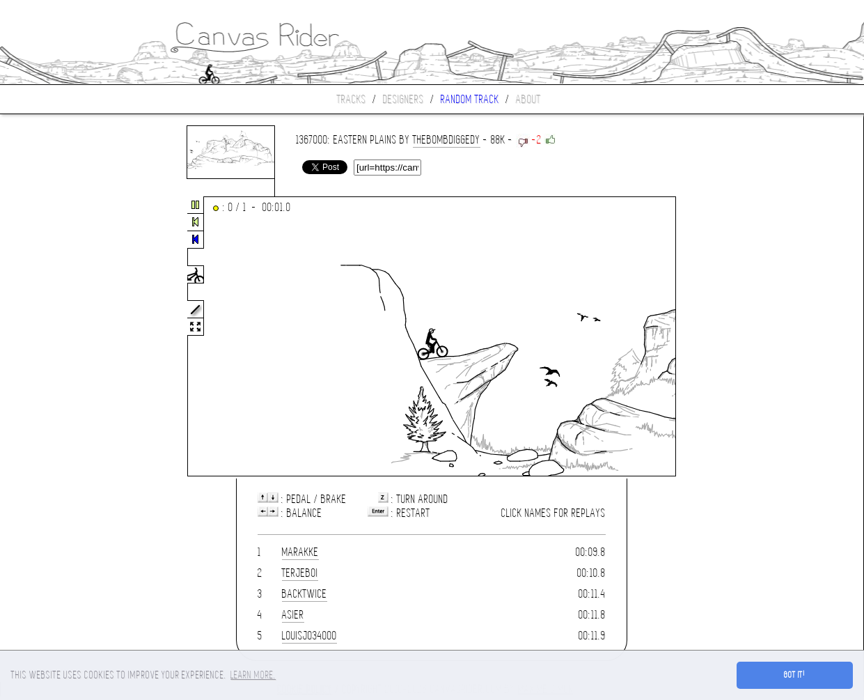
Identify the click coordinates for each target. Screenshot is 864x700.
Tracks (351, 99)
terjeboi (300, 573)
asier (293, 614)
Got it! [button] (795, 674)
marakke (300, 552)
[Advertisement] (58, 337)
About (528, 99)
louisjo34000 (309, 635)
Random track (470, 99)
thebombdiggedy (446, 139)
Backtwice (304, 593)
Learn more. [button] (253, 675)
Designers (403, 99)
